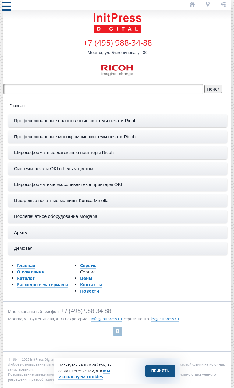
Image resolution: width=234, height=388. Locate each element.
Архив (20, 232)
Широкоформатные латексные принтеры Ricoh (64, 152)
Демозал (23, 248)
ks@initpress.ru (165, 318)
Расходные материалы (42, 284)
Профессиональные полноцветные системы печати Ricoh (75, 120)
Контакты (91, 284)
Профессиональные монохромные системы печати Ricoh (75, 136)
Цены (86, 278)
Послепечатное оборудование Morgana (56, 216)
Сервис (88, 265)
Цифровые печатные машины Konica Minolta (61, 200)
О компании (31, 272)
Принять (160, 371)
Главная (26, 265)
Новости (89, 291)
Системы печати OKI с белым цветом (53, 168)
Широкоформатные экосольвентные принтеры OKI (68, 184)
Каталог (26, 278)
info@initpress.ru (106, 318)
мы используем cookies (84, 373)
